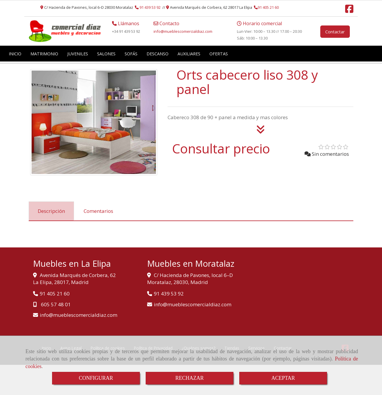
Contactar (335, 32)
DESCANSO (157, 54)
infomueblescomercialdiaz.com (183, 31)
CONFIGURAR (96, 378)
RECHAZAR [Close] (189, 378)
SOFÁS (131, 54)
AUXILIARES (189, 54)
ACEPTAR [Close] (283, 378)
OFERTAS (218, 54)
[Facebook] (349, 10)
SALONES (106, 54)
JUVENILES (77, 54)
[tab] (51, 211)
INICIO (15, 54)
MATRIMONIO (44, 54)
